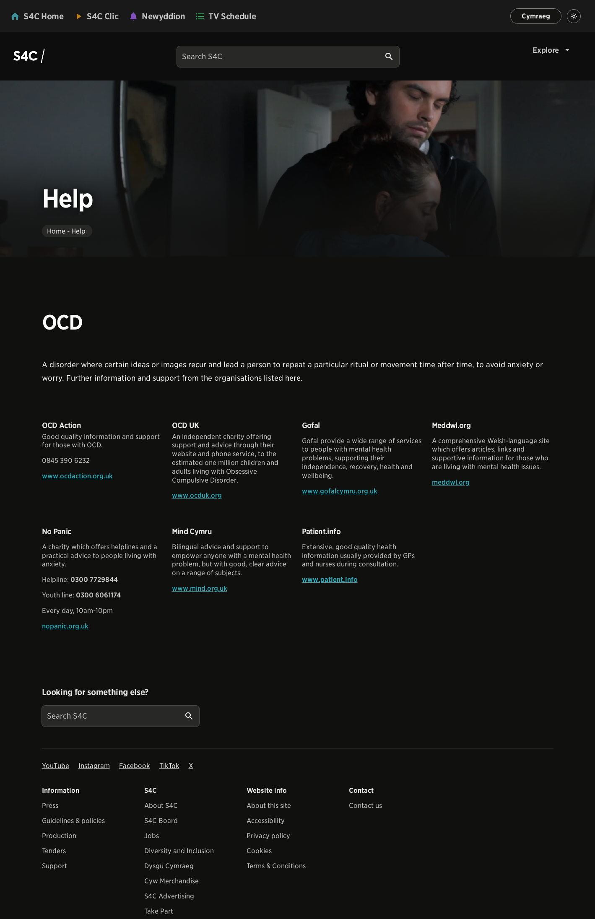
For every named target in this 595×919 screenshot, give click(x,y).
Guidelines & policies (73, 821)
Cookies (259, 851)
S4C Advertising (169, 896)
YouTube (55, 766)
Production (59, 836)
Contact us (365, 806)
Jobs (151, 836)
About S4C (161, 806)
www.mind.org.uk (199, 588)
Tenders (54, 851)
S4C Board (161, 821)
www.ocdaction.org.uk (77, 476)
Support (54, 866)
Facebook (134, 766)
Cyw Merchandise (171, 881)
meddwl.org (451, 482)
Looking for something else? (95, 692)
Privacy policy (268, 836)
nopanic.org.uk (65, 626)
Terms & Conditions (276, 866)
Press (50, 806)
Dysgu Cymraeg (169, 866)
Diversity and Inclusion (179, 851)
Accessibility (266, 821)
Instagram (94, 766)
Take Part (158, 911)
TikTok (169, 766)
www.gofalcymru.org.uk (339, 491)
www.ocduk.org (197, 495)
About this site (269, 806)
